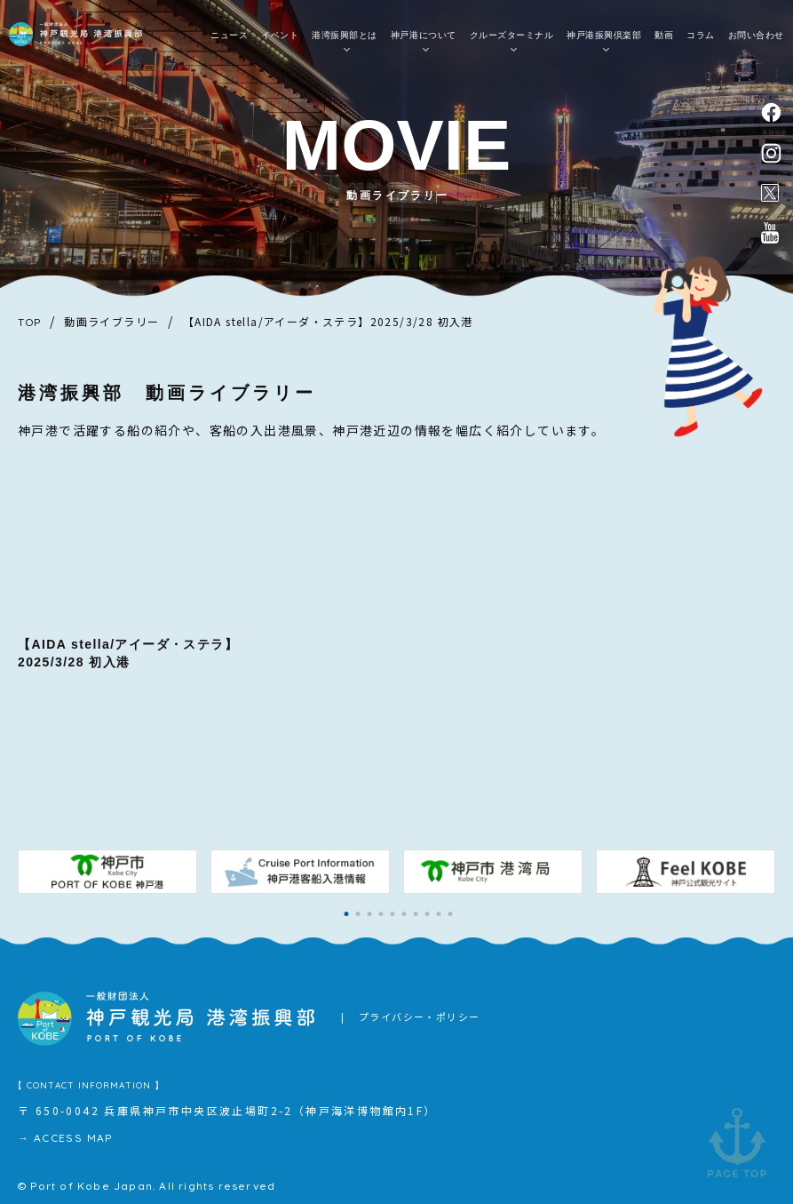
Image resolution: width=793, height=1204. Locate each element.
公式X (770, 193)
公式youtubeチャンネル (770, 232)
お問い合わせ (756, 35)
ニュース (229, 35)
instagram (771, 153)
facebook (771, 112)
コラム (700, 35)
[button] (347, 914)
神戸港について (423, 35)
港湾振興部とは (344, 35)
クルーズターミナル (512, 35)
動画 (663, 35)
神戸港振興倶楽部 (604, 35)
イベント (279, 35)
